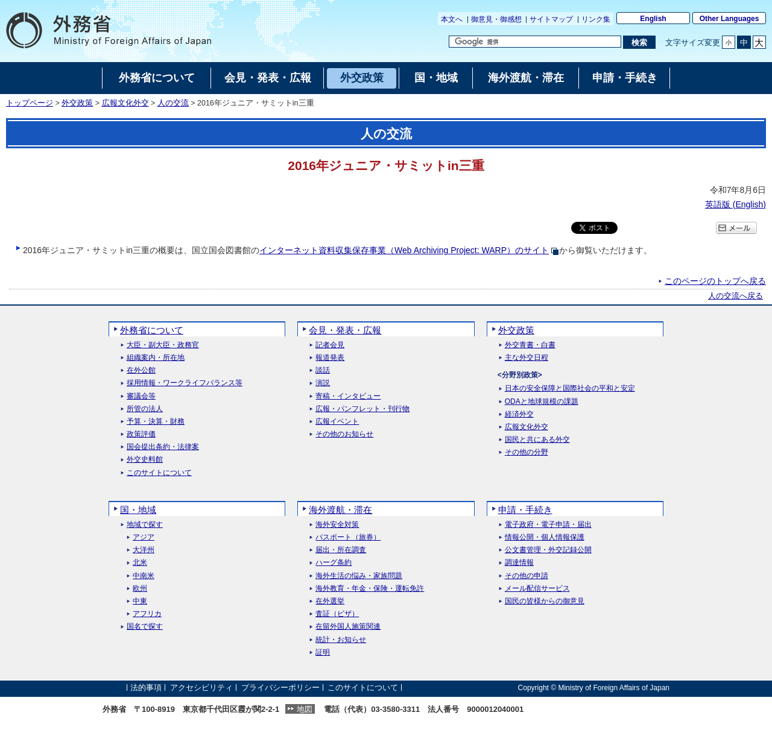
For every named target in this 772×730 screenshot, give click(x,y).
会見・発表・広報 (345, 330)
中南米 (143, 576)
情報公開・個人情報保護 (544, 537)
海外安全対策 (337, 525)
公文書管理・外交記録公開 (548, 550)
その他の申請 (526, 576)
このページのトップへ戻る (715, 281)
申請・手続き (525, 510)
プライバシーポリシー (280, 687)
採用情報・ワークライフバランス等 (184, 383)
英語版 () (735, 204)
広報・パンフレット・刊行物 (362, 409)
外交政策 (77, 103)
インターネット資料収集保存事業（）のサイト (404, 250)
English (653, 18)
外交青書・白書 (530, 345)
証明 (322, 652)
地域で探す (145, 525)
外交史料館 (145, 460)
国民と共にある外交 (537, 440)
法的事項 (146, 687)
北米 (140, 563)
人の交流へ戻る (735, 296)
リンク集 (595, 19)
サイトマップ (551, 19)
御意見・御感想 (496, 19)
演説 (322, 383)
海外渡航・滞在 (340, 510)
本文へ (452, 19)
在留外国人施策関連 (348, 627)
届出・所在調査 (340, 550)
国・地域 (138, 510)
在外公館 (141, 370)
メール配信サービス (537, 589)
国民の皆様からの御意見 (544, 601)
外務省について (151, 330)
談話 (322, 370)
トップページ (29, 103)
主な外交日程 (526, 358)
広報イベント (337, 422)
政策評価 (141, 434)
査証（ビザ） (337, 614)
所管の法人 (145, 409)
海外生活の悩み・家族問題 (358, 576)
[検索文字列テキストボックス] (535, 42)
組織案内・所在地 (156, 358)
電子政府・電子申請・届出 (548, 525)
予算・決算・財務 (156, 422)
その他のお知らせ (344, 434)
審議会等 (141, 396)
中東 (140, 601)
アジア (143, 537)
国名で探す (145, 627)
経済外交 (519, 414)
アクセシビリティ (201, 687)
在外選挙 (329, 601)
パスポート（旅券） (348, 537)
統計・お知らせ (340, 640)
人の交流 (173, 103)
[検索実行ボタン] (639, 42)
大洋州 (143, 550)
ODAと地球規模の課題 (541, 402)
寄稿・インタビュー (348, 396)
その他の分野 (526, 452)
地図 (304, 709)
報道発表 (329, 358)
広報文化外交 (125, 103)
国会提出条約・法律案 (163, 447)
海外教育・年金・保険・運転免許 (369, 589)
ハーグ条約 (333, 563)
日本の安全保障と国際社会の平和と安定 (570, 388)
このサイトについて (159, 473)
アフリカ (147, 614)
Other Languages (729, 18)
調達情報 (519, 563)
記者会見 (329, 345)
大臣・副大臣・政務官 (163, 345)
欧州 (140, 589)
